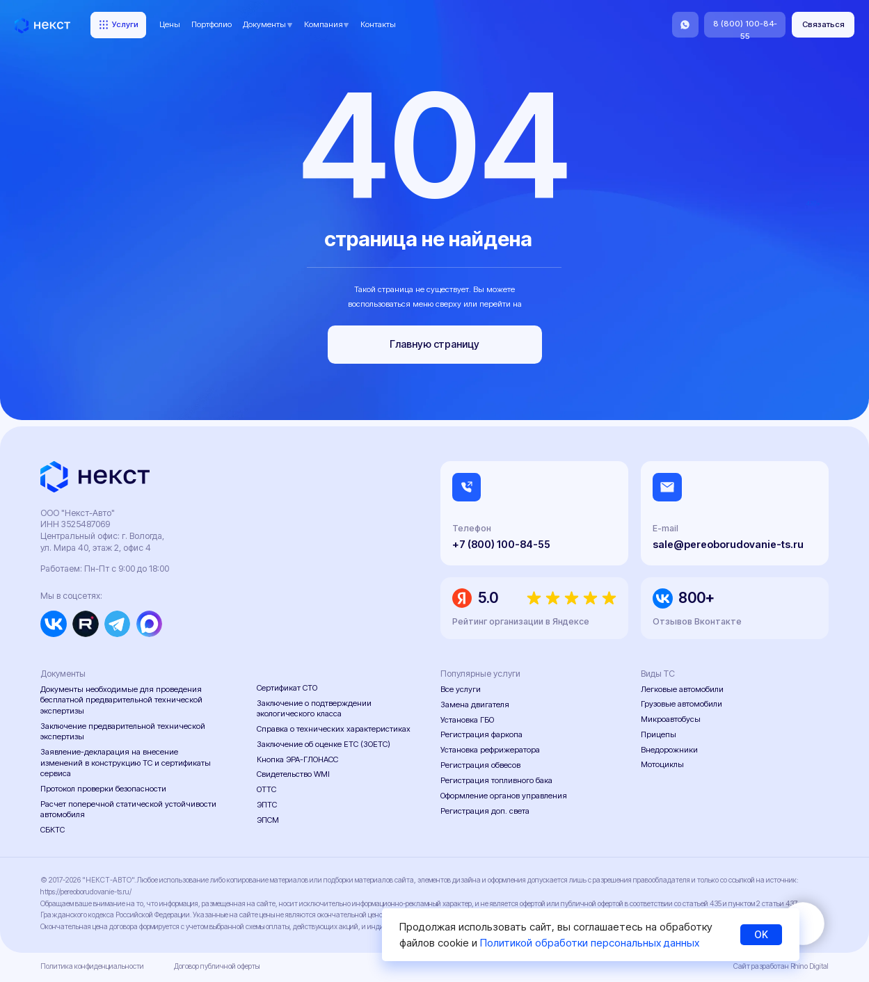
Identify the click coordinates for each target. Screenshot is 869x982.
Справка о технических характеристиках (333, 729)
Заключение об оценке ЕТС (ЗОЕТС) (323, 744)
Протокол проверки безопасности (103, 789)
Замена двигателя (474, 704)
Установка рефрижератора (490, 750)
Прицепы (658, 734)
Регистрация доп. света (484, 811)
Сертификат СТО (287, 688)
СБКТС (52, 830)
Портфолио (211, 24)
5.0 (488, 597)
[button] (823, 25)
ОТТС (266, 789)
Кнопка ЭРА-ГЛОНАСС (297, 759)
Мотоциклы (662, 764)
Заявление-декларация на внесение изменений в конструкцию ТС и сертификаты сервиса (125, 762)
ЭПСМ (268, 820)
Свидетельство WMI (293, 774)
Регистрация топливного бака (496, 780)
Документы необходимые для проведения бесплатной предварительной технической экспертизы (121, 700)
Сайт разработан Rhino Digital (781, 966)
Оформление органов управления (503, 795)
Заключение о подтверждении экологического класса (314, 708)
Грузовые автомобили (681, 704)
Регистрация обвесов (480, 765)
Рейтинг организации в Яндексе (520, 621)
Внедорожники (669, 750)
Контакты (378, 24)
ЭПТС (267, 805)
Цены (169, 24)
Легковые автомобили (682, 689)
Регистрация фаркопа (481, 734)
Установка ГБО (467, 720)
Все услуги (460, 689)
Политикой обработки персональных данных (589, 942)
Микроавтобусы (671, 719)
